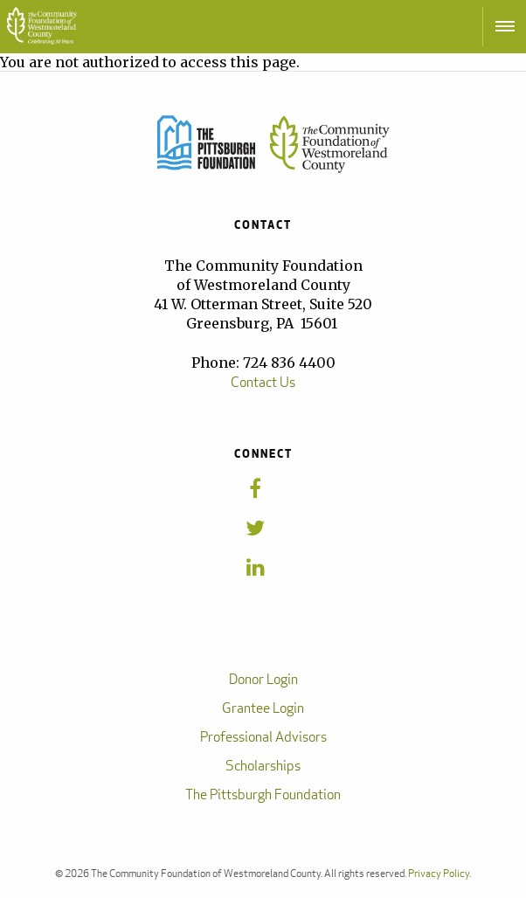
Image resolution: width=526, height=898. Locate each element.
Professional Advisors (263, 737)
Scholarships (263, 765)
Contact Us (263, 382)
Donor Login (263, 679)
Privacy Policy (438, 873)
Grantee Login (263, 708)
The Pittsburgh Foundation (263, 794)
